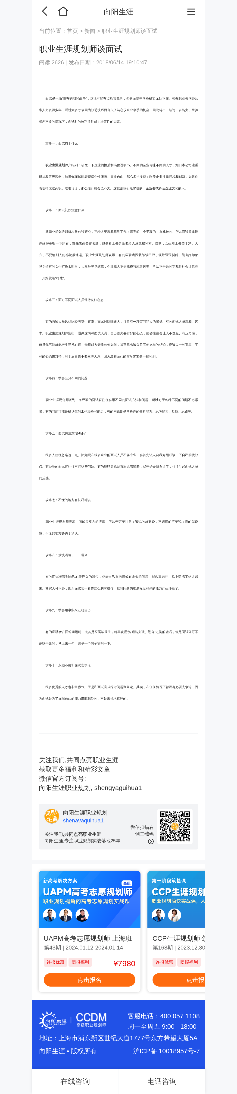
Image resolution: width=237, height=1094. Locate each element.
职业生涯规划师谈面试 (129, 31)
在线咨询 (75, 1081)
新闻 (90, 31)
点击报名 (90, 979)
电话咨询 (162, 1081)
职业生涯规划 (55, 165)
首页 (73, 31)
